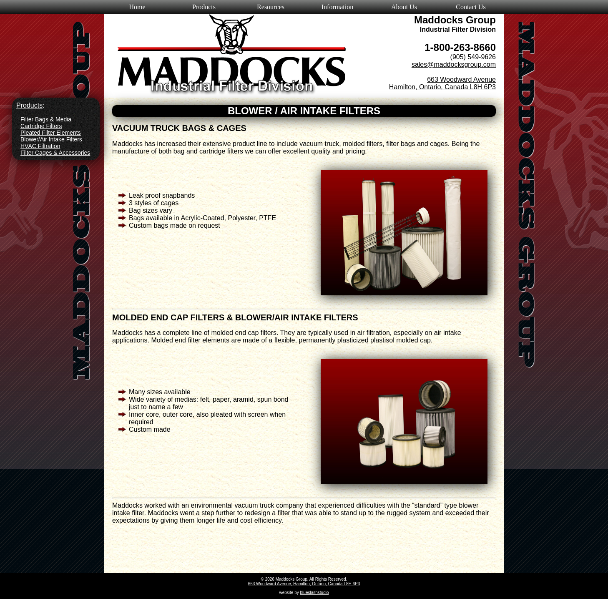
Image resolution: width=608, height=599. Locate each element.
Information (337, 6)
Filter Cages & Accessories (55, 152)
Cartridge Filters (41, 126)
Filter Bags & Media (45, 119)
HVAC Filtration (40, 146)
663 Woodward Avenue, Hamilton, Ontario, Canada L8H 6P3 (304, 583)
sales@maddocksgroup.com (454, 64)
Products (204, 6)
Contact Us (471, 6)
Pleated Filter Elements (50, 132)
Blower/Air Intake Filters (51, 139)
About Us (404, 6)
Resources (270, 6)
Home (137, 6)
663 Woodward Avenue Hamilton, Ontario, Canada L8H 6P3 (442, 83)
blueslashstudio (314, 592)
